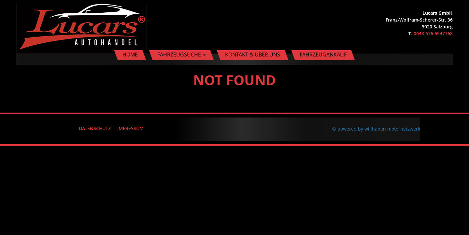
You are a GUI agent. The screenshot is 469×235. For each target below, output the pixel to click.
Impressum (130, 128)
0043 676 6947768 (433, 33)
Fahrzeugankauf (323, 54)
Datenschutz (95, 128)
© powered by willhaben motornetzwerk (376, 129)
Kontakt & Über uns (252, 54)
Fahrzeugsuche (181, 54)
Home (130, 54)
